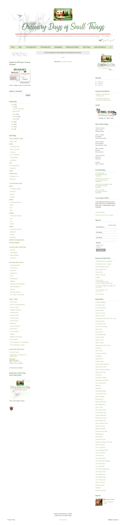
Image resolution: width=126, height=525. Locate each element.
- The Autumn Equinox (15, 229)
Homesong (98, 375)
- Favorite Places (14, 320)
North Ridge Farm (100, 404)
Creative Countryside (101, 326)
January (15, 119)
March (14, 114)
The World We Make (18, 109)
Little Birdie (98, 388)
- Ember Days (13, 141)
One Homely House (100, 410)
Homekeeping (58, 47)
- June (11, 218)
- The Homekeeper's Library (17, 345)
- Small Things (13, 302)
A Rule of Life (98, 272)
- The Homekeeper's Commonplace (19, 342)
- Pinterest (100, 85)
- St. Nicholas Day (14, 146)
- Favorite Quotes (14, 318)
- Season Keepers (14, 352)
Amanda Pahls (99, 310)
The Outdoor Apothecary (102, 469)
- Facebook (100, 83)
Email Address (100, 227)
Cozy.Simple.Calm (100, 324)
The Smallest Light (100, 477)
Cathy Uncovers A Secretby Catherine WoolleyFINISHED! (102, 180)
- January (11, 194)
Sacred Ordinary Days (101, 423)
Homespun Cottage (100, 377)
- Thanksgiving (13, 252)
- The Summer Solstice (15, 215)
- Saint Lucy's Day (14, 149)
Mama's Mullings (100, 396)
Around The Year (100, 313)
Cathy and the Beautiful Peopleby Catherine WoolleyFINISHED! (103, 186)
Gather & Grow (99, 340)
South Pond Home (100, 439)
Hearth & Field (99, 361)
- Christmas (12, 152)
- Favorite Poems (14, 315)
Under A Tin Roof (100, 482)
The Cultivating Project (101, 450)
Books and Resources (100, 47)
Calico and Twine (100, 315)
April (14, 106)
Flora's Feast (99, 332)
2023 (12, 126)
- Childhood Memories (15, 310)
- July (10, 221)
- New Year (12, 250)
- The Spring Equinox (15, 202)
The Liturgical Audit (100, 269)
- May (10, 210)
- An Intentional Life (14, 265)
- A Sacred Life (13, 267)
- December (12, 191)
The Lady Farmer (100, 463)
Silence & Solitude (100, 274)
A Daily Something (100, 302)
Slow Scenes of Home (101, 431)
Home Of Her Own (100, 372)
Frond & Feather (99, 337)
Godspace (98, 348)
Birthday (98, 242)
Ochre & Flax (99, 407)
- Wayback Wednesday (15, 337)
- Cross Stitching (13, 331)
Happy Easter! (16, 111)
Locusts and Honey (100, 393)
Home (12, 47)
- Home (11, 276)
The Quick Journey (100, 471)
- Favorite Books (13, 312)
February (15, 116)
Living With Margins (100, 391)
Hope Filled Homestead (101, 380)
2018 (12, 129)
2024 (12, 124)
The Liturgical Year (31, 47)
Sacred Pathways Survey (102, 266)
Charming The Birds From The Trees (105, 318)
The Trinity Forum (100, 479)
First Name (99, 232)
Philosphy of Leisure (101, 418)
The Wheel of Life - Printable (103, 264)
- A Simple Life (13, 273)
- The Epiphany (13, 157)
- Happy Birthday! (14, 255)
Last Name (99, 237)
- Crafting (11, 334)
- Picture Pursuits (14, 307)
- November (12, 237)
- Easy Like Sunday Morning (17, 304)
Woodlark (98, 488)
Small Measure (99, 434)
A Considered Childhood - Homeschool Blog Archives (103, 99)
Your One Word (99, 294)
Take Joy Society (100, 444)
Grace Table (98, 350)
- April (10, 207)
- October (11, 234)
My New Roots (99, 399)
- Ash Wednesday (14, 165)
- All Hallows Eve (13, 176)
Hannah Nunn (99, 359)
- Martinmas (12, 179)
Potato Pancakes (100, 212)
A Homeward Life (100, 305)
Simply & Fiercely (100, 426)
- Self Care (12, 289)
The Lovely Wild (99, 466)
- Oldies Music (13, 328)
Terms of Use (63, 519)
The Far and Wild (100, 453)
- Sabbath (12, 281)
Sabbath (97, 277)
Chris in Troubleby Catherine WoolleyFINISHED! (101, 191)
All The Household (100, 307)
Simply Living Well (100, 428)
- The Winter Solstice (15, 189)
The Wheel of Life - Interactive (103, 261)
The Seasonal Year (45, 47)
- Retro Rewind (13, 339)
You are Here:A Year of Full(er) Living (103, 281)
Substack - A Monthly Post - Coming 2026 (102, 95)
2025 (12, 122)
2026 (12, 104)
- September (12, 232)
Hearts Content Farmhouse (103, 369)
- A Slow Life (12, 270)
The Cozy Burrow (100, 447)
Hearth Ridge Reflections (102, 364)
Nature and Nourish (100, 401)
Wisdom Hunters (100, 485)
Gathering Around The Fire (102, 345)
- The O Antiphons (14, 154)
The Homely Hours (100, 458)
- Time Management (14, 286)
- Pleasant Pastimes (14, 292)
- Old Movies (12, 323)
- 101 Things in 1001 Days (16, 294)
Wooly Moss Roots (100, 490)
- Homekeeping (13, 278)
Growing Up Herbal (100, 353)
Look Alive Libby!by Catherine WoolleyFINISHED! (101, 174)
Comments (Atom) (67, 61)
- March (11, 205)
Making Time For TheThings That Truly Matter (16, 361)
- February (12, 197)
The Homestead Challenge (102, 461)
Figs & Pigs (98, 329)
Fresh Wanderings (100, 334)
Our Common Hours (100, 412)
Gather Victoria (99, 342)
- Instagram (100, 82)
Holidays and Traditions (72, 47)
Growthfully (98, 356)
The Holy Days (99, 455)
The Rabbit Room (100, 474)
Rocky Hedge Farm (100, 420)
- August (11, 223)
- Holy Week (12, 168)
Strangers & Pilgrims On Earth (103, 442)
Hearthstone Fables (100, 367)
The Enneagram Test (101, 290)
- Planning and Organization (17, 284)
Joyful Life (98, 385)
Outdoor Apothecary (100, 415)
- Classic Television (14, 326)
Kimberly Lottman (110, 499)
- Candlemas (12, 160)
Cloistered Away (99, 321)
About (20, 47)
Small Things (86, 47)
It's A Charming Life (100, 383)
